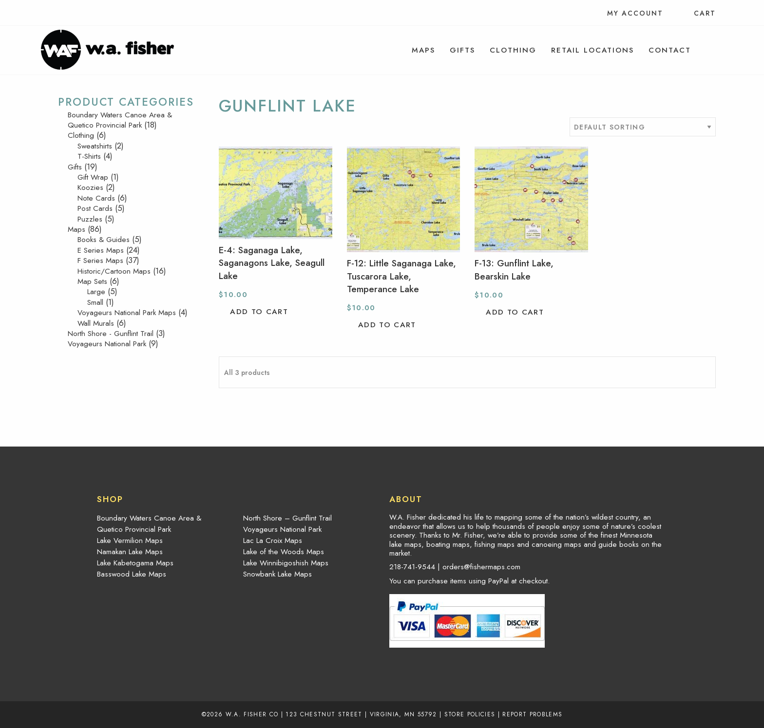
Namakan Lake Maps (130, 551)
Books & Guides (103, 239)
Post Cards (95, 208)
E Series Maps (100, 250)
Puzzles (89, 219)
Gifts (462, 50)
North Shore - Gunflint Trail (110, 333)
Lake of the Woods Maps (283, 551)
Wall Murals (95, 323)
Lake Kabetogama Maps (135, 563)
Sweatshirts (94, 146)
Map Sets (92, 281)
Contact (670, 50)
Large (96, 291)
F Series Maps (100, 260)
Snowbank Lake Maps (277, 574)
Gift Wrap (92, 177)
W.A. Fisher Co (252, 714)
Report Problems (532, 714)
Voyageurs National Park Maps (126, 312)
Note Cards (96, 198)
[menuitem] (423, 50)
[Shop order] (643, 126)
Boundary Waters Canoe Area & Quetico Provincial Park (120, 120)
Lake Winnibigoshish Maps (285, 563)
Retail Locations (592, 50)
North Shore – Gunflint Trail (287, 518)
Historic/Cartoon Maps (114, 271)
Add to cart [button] (259, 312)
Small (95, 302)
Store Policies (470, 714)
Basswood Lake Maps (131, 574)
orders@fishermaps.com (481, 566)
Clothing (513, 50)
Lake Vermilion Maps (130, 540)
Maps (423, 50)
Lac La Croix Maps (272, 540)
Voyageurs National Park (107, 343)
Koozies (90, 187)
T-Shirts (89, 156)
